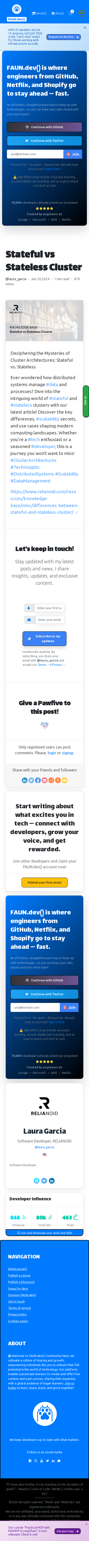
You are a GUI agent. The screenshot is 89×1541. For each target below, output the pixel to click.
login (52, 753)
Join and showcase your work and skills (44, 1233)
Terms (43, 664)
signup (67, 753)
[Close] (85, 27)
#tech (34, 439)
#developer (43, 446)
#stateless (21, 405)
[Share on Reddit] (51, 780)
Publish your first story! (45, 882)
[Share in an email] (64, 780)
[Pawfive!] (44, 726)
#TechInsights (25, 467)
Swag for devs (18, 1288)
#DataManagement (30, 480)
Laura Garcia (44, 1132)
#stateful (58, 398)
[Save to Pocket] (44, 780)
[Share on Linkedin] (25, 780)
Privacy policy (17, 1314)
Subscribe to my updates (44, 638)
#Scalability (67, 473)
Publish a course (19, 1275)
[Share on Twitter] (31, 780)
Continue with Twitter (44, 140)
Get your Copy (68, 1531)
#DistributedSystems (32, 473)
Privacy (58, 664)
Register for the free (64, 36)
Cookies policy (18, 1321)
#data (52, 384)
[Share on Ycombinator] (58, 780)
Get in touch (16, 1301)
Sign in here (53, 168)
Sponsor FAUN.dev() (22, 1295)
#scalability (47, 418)
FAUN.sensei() (17, 1269)
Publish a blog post (21, 1282)
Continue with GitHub (44, 127)
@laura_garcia (15, 279)
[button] (70, 13)
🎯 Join (72, 154)
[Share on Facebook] (38, 780)
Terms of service (19, 1308)
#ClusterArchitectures (33, 460)
